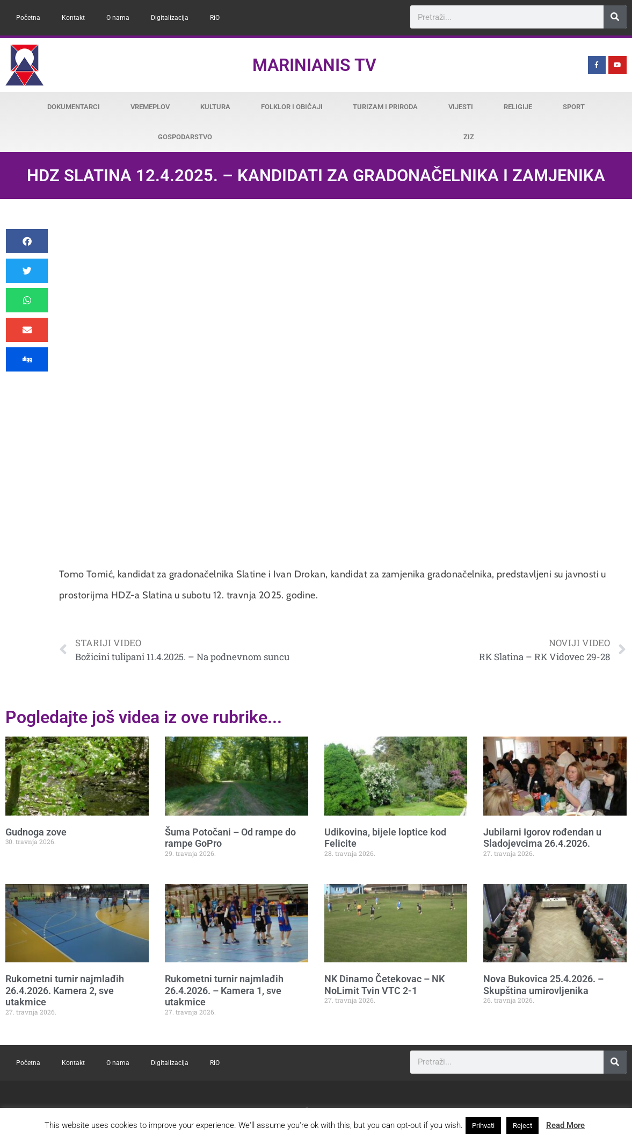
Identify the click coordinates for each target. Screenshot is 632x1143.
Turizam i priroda (385, 107)
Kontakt (73, 18)
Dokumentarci (73, 107)
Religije (518, 107)
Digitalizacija (169, 18)
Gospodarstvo (185, 137)
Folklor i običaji (292, 107)
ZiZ (468, 137)
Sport (574, 107)
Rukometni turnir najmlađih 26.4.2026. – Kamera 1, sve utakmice (224, 990)
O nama (117, 18)
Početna (28, 18)
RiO (215, 18)
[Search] (615, 16)
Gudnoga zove (36, 832)
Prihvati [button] (483, 1125)
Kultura (215, 107)
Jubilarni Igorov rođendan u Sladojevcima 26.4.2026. (542, 837)
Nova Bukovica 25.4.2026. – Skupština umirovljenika (543, 984)
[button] (27, 241)
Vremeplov (150, 107)
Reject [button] (522, 1125)
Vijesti (460, 107)
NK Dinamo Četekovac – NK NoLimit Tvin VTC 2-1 (384, 984)
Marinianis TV (314, 65)
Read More (565, 1125)
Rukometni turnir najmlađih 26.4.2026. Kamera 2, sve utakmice (64, 990)
